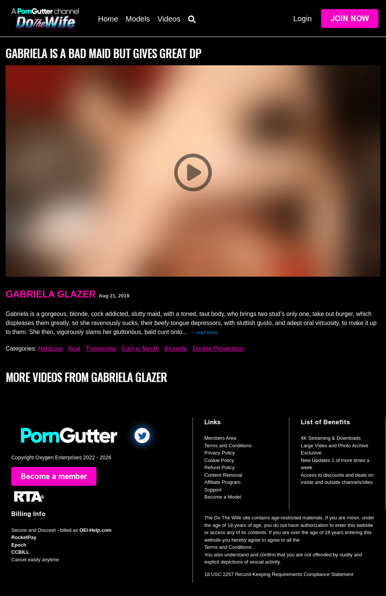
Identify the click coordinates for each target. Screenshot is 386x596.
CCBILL (20, 552)
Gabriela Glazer (51, 294)
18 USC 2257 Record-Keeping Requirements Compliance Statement (278, 574)
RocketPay (23, 537)
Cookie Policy (219, 460)
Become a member (54, 476)
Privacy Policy (219, 453)
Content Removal (223, 475)
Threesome (101, 348)
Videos (169, 19)
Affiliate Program (222, 482)
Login (302, 18)
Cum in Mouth (140, 348)
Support (213, 490)
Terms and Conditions (228, 445)
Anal (74, 348)
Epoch (18, 545)
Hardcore (50, 348)
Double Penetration (218, 348)
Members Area (220, 438)
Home (108, 19)
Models (138, 19)
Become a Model (222, 497)
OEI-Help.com (96, 530)
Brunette (175, 348)
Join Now (350, 18)
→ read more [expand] (204, 332)
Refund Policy (219, 467)
